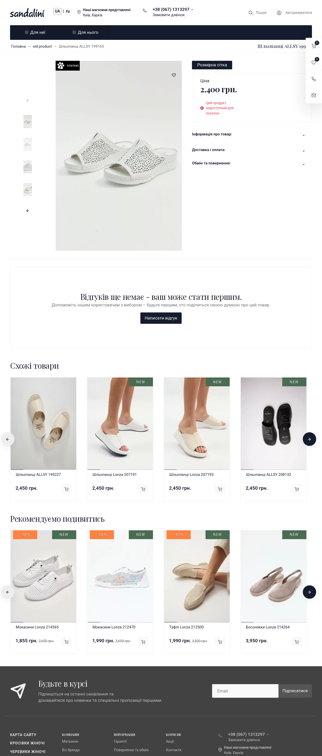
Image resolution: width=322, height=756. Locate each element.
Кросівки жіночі (27, 662)
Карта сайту (23, 653)
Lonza (66, 685)
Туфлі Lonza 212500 (186, 546)
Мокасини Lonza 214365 (37, 546)
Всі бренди (71, 668)
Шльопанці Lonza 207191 (115, 393)
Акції (170, 660)
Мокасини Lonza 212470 (114, 546)
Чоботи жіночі (25, 679)
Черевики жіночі (28, 670)
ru (68, 11)
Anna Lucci (70, 677)
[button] (314, 46)
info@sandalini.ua (242, 679)
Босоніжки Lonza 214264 (268, 546)
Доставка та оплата (130, 694)
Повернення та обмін (131, 668)
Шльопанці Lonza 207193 (191, 393)
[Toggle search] (257, 12)
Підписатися (295, 609)
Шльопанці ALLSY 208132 (268, 393)
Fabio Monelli (72, 694)
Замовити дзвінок (169, 15)
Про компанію (125, 685)
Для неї (35, 32)
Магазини (70, 660)
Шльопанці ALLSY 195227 (38, 393)
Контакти (173, 668)
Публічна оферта (127, 677)
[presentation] (28, 101)
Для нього (85, 32)
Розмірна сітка (212, 64)
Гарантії (120, 660)
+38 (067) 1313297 (171, 9)
